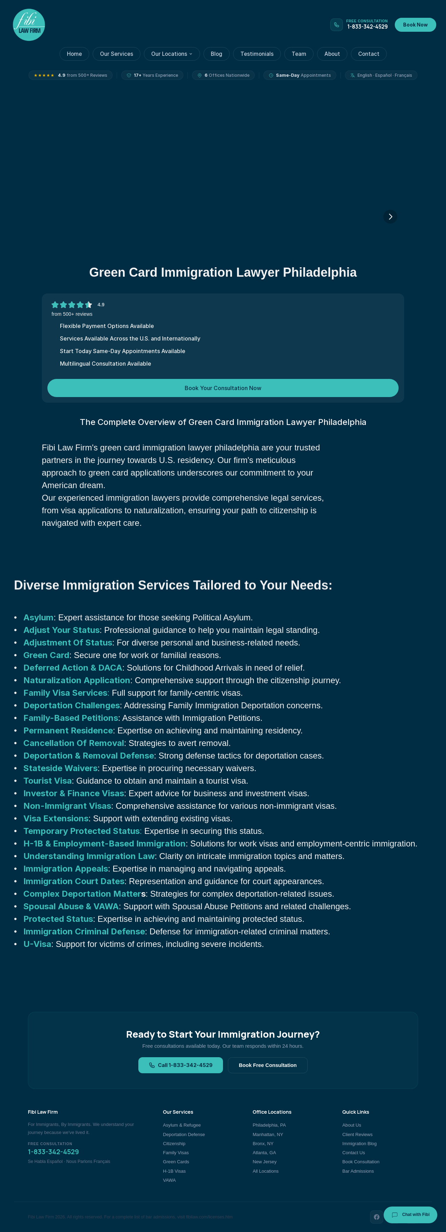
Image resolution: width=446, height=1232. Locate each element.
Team (299, 54)
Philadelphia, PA (269, 1125)
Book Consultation (361, 1161)
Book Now (415, 25)
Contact (368, 54)
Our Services (116, 54)
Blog (216, 54)
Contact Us (354, 1152)
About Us (352, 1125)
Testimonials (257, 54)
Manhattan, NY (268, 1134)
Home (74, 54)
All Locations (265, 1171)
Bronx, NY (263, 1143)
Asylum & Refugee (182, 1125)
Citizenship (174, 1143)
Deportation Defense (184, 1134)
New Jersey (264, 1161)
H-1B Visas (174, 1171)
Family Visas (176, 1152)
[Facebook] (376, 1217)
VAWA (169, 1180)
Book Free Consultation (268, 1065)
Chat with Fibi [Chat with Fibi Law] (410, 1214)
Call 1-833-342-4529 (181, 1065)
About (332, 54)
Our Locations (172, 54)
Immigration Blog (360, 1143)
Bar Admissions (358, 1171)
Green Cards (176, 1161)
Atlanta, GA (264, 1152)
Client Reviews (358, 1134)
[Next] (390, 217)
